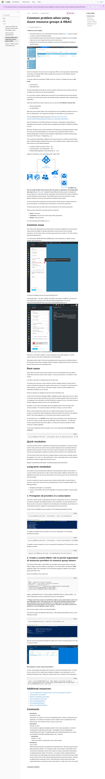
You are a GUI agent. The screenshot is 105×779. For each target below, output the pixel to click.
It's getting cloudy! (44, 13)
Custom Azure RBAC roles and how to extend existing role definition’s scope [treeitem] (11, 28)
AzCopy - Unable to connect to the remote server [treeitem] (11, 44)
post (65, 33)
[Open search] (97, 2)
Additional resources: (92, 23)
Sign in (101, 2)
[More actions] (76, 13)
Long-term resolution (92, 21)
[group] (52, 437)
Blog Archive (35, 13)
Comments (89, 25)
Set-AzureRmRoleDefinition (37, 703)
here (48, 221)
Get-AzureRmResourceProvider (38, 699)
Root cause (89, 18)
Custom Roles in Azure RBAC (38, 694)
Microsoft (40, 192)
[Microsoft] (3, 2)
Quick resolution (91, 19)
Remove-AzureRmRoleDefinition (38, 705)
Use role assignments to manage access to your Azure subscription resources (50, 692)
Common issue (91, 16)
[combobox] (10, 15)
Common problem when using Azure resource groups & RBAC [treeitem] (11, 39)
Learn (28, 13)
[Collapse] (18, 12)
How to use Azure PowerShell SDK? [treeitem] (9, 33)
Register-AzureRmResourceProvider (39, 696)
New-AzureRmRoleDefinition (37, 701)
